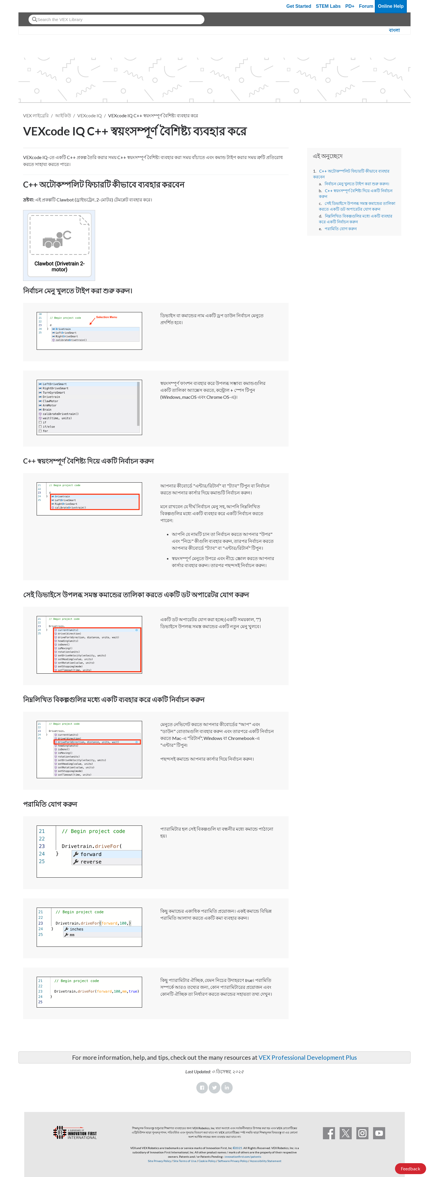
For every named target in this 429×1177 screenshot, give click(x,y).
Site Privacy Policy (159, 1161)
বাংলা (394, 30)
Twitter (214, 1087)
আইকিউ (63, 115)
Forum (366, 6)
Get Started (298, 6)
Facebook (202, 1087)
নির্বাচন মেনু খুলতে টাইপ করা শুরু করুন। (357, 184)
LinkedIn (227, 1087)
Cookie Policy (207, 1161)
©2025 (237, 1148)
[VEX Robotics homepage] (34, 6)
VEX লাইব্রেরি (36, 115)
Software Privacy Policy (233, 1161)
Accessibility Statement (265, 1161)
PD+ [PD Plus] (350, 6)
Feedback (410, 1168)
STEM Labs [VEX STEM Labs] (328, 6)
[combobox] (116, 19)
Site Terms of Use (184, 1161)
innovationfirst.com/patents (243, 1156)
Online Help (391, 6)
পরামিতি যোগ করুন (341, 228)
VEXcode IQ (89, 115)
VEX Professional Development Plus (308, 1057)
